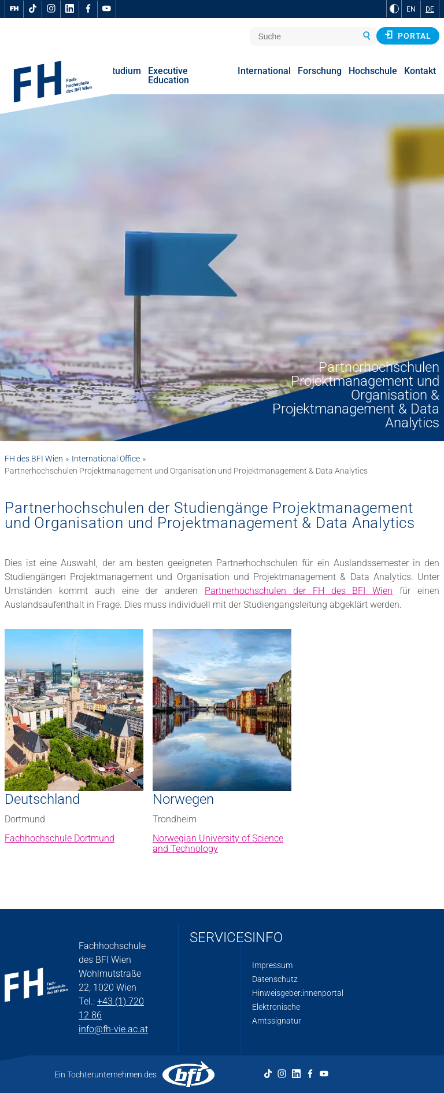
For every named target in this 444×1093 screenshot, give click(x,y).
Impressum (272, 965)
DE (430, 9)
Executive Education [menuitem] (168, 75)
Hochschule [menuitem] (373, 70)
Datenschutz (275, 979)
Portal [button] (407, 35)
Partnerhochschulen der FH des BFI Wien (299, 590)
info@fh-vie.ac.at (113, 1029)
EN (411, 9)
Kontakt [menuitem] (420, 70)
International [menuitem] (264, 70)
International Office (106, 458)
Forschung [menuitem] (320, 70)
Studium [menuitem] (123, 70)
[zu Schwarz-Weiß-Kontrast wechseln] (394, 8)
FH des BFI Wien (34, 458)
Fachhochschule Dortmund (59, 838)
